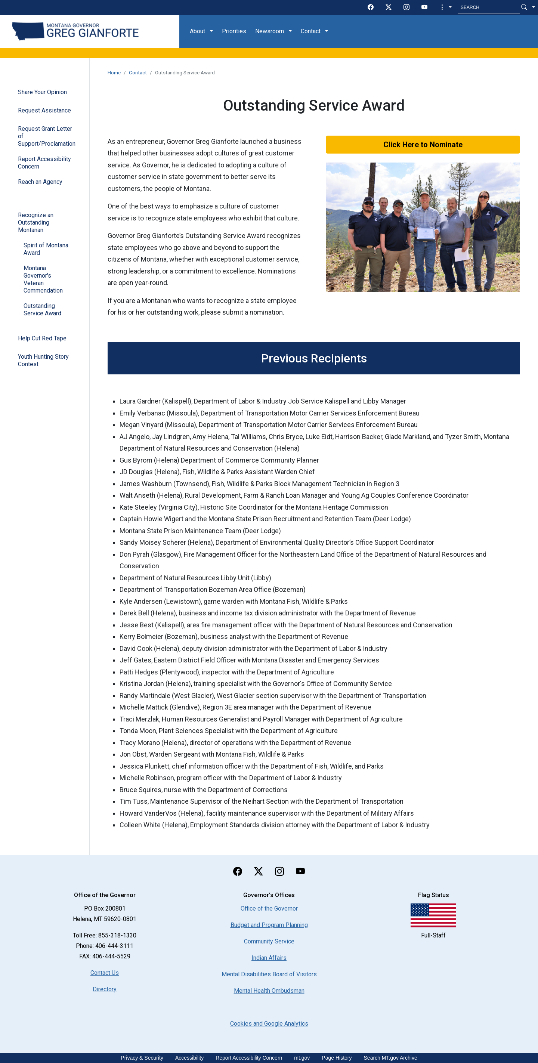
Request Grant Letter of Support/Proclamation (46, 136)
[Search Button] (524, 7)
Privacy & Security (142, 1058)
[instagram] (406, 7)
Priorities (234, 31)
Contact (311, 31)
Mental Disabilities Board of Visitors (269, 974)
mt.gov (302, 1058)
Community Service (269, 941)
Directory (105, 989)
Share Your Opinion (42, 92)
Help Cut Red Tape (42, 338)
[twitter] (389, 7)
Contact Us (104, 972)
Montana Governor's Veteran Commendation (43, 279)
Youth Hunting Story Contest (43, 360)
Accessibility (189, 1058)
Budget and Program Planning (269, 924)
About (197, 31)
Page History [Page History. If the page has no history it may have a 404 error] (337, 1058)
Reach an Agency (40, 181)
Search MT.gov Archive (390, 1058)
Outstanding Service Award (42, 309)
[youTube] (424, 7)
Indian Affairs (269, 957)
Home (114, 72)
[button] (445, 7)
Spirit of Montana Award (46, 249)
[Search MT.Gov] (489, 7)
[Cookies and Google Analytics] (269, 1023)
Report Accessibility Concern (44, 162)
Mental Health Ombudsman (269, 990)
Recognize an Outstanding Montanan (35, 222)
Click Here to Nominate (423, 144)
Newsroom (269, 31)
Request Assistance (44, 110)
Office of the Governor (269, 908)
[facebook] (371, 7)
